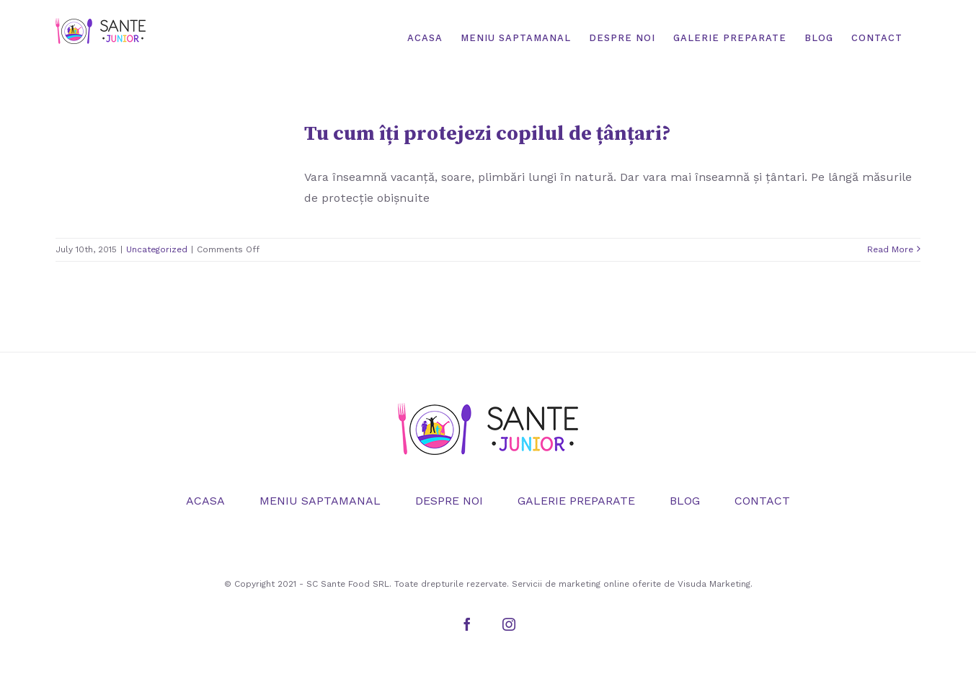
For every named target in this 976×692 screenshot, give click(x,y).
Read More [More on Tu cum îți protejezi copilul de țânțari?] (890, 249)
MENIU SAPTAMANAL (320, 500)
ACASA (205, 500)
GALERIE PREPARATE (576, 500)
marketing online (594, 584)
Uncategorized (156, 249)
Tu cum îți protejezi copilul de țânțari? (487, 133)
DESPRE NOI (449, 500)
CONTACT (762, 500)
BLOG (685, 500)
